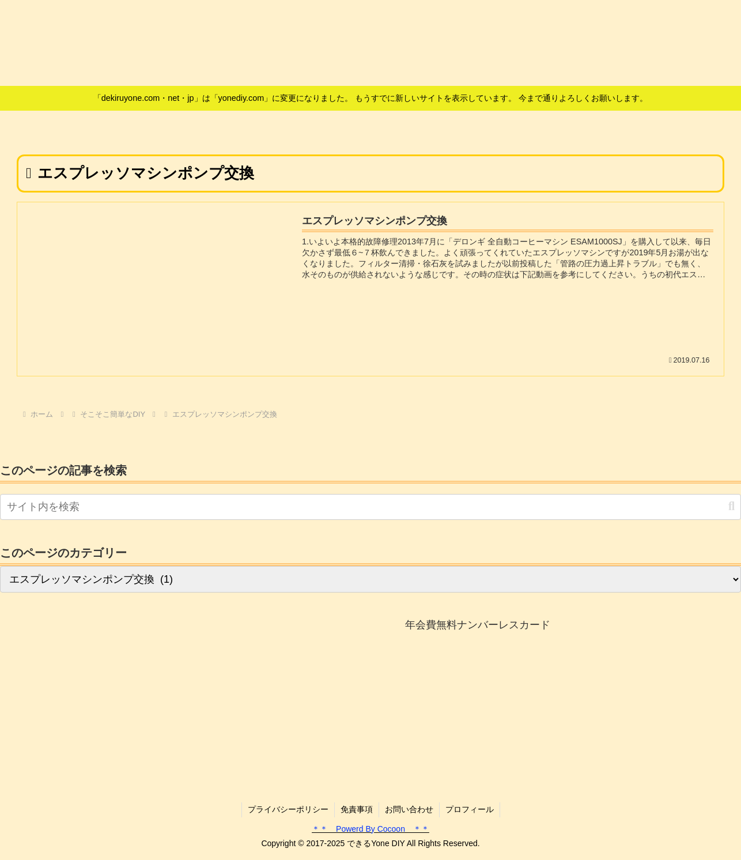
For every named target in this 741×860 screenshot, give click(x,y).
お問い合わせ (409, 809)
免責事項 (357, 809)
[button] (731, 506)
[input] (370, 507)
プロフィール (469, 809)
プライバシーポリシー (288, 809)
